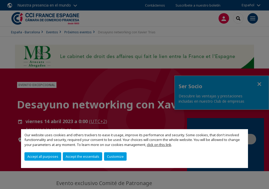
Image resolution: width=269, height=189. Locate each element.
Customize (115, 156)
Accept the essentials (82, 156)
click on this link (159, 144)
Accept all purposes (42, 156)
